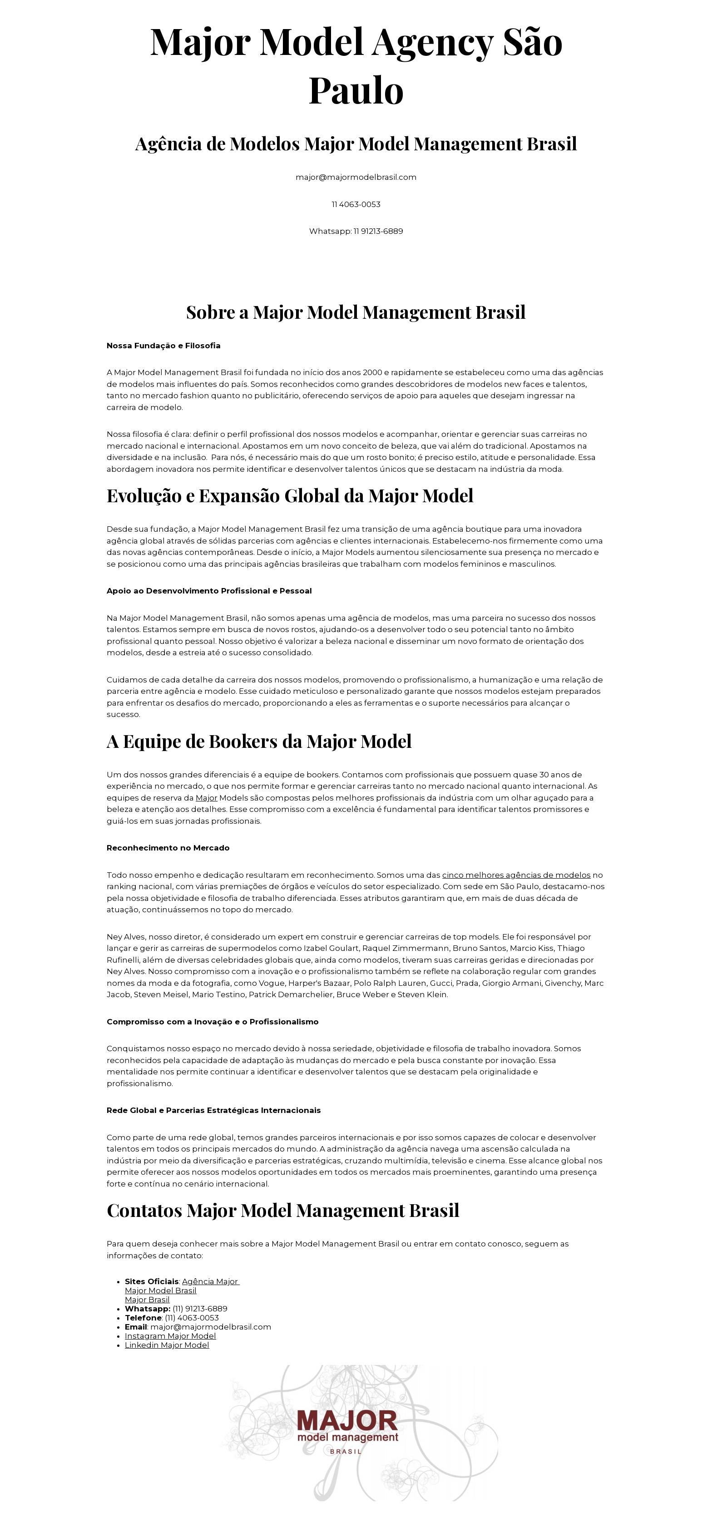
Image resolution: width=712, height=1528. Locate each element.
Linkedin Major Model (167, 1345)
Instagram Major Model (170, 1335)
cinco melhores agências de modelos (516, 875)
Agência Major (211, 1281)
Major (207, 797)
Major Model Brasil (161, 1290)
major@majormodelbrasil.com (211, 1326)
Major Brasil (147, 1299)
